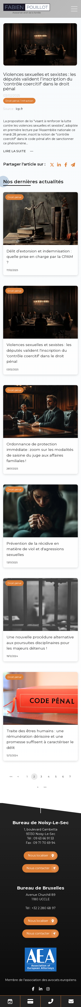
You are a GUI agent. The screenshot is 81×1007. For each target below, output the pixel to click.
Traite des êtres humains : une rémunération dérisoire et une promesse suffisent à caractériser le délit (40, 739)
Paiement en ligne (30, 1001)
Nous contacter (37, 868)
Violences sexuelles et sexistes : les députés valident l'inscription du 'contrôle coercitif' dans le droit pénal (39, 353)
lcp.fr (19, 109)
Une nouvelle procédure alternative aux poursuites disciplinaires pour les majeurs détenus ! (40, 642)
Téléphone (51, 1001)
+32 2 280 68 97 (44, 908)
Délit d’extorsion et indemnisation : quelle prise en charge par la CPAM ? (40, 256)
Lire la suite (14, 151)
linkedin (40, 989)
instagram (48, 989)
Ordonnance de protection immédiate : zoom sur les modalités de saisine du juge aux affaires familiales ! (40, 452)
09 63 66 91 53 (43, 838)
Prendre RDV (10, 1001)
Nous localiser (38, 855)
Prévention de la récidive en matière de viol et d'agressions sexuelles (35, 549)
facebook (33, 989)
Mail (71, 1001)
